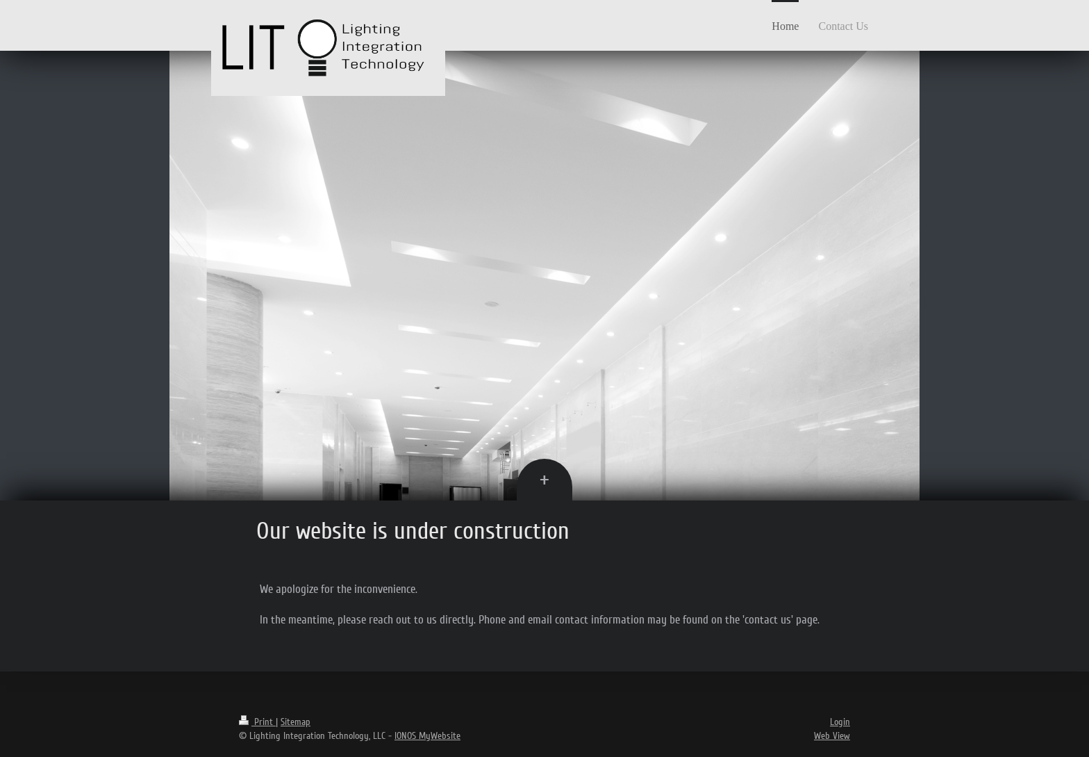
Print (257, 722)
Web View (832, 736)
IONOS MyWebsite (427, 736)
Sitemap (295, 722)
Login (840, 722)
